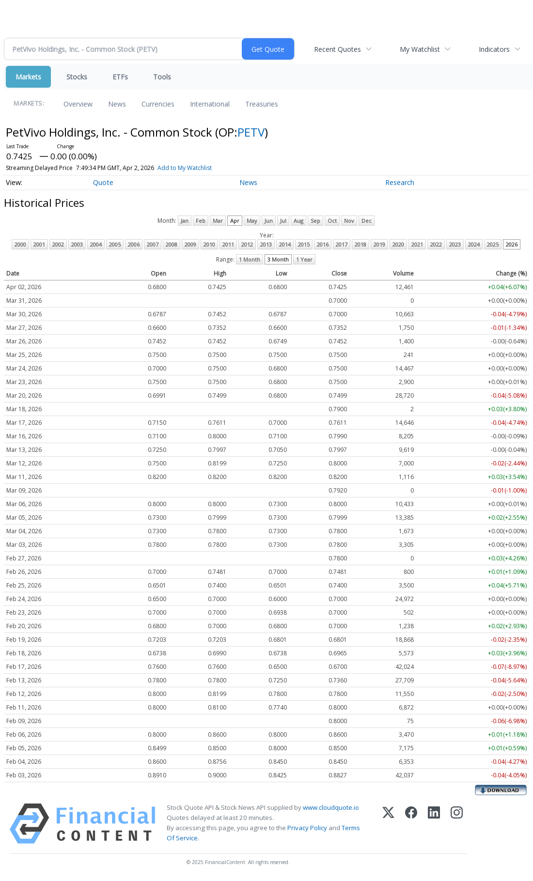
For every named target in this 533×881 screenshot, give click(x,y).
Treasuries (261, 103)
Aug (298, 220)
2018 (360, 244)
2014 (285, 244)
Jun (269, 220)
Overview (78, 103)
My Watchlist (420, 49)
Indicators (494, 49)
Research (399, 182)
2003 (77, 244)
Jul (283, 220)
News (117, 103)
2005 (115, 244)
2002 (58, 244)
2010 (209, 244)
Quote (103, 182)
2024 (474, 244)
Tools (162, 76)
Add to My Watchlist (184, 168)
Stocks (76, 76)
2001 (39, 244)
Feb (200, 220)
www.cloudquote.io (331, 807)
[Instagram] (457, 824)
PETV (251, 132)
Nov (349, 220)
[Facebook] (411, 824)
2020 (398, 244)
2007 (152, 244)
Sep (315, 220)
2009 (190, 244)
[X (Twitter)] (388, 824)
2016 (323, 244)
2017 (341, 244)
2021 (417, 244)
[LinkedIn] (434, 824)
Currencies (157, 103)
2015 (304, 244)
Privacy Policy (307, 827)
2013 (266, 244)
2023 (455, 244)
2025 (493, 244)
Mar (218, 220)
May (252, 220)
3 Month (278, 259)
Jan (184, 220)
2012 (247, 244)
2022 (436, 244)
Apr (234, 220)
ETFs (120, 76)
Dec (366, 220)
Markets (28, 76)
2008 (171, 244)
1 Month (249, 259)
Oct (332, 220)
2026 (511, 244)
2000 (20, 244)
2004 (96, 244)
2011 (228, 244)
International (210, 103)
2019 (379, 244)
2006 (134, 244)
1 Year (304, 259)
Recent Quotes (337, 49)
